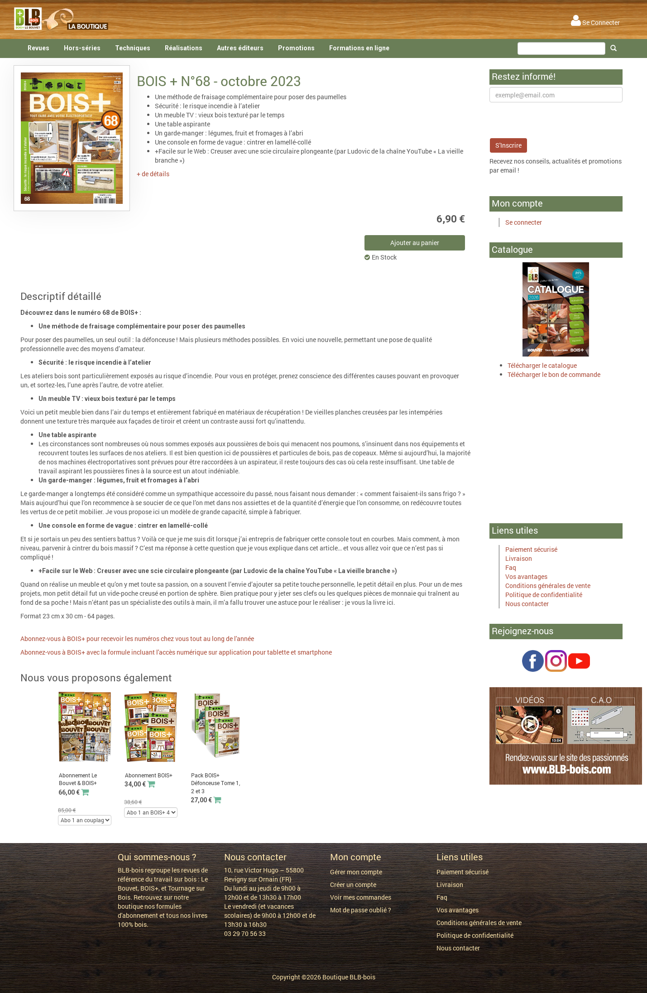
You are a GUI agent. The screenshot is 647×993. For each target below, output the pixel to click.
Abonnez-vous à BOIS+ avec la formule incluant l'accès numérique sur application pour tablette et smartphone (176, 652)
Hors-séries (82, 48)
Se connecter (523, 222)
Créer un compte (353, 884)
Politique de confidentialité (543, 594)
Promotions (296, 48)
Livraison (518, 558)
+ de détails (153, 173)
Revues (38, 48)
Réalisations (183, 48)
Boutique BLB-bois (348, 977)
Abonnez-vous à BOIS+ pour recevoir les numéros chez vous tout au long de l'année (137, 638)
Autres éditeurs (240, 48)
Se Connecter (595, 22)
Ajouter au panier (414, 242)
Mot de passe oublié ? (360, 910)
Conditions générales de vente (547, 585)
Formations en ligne (359, 48)
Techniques (132, 48)
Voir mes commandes (360, 897)
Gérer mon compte (356, 872)
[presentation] (558, 120)
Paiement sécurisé (531, 549)
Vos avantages (526, 576)
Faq (510, 567)
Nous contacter (527, 603)
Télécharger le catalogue (542, 365)
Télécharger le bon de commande (554, 374)
